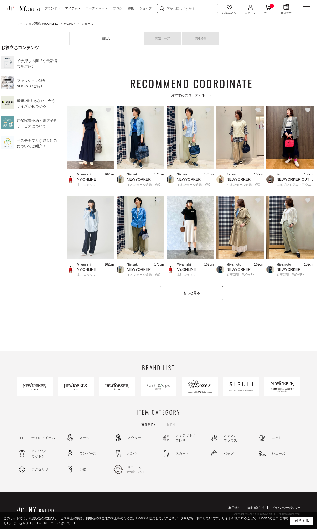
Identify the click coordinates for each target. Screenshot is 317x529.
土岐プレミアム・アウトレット (295, 184)
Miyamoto (234, 264)
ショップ (145, 8)
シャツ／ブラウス (230, 437)
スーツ (84, 438)
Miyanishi (84, 174)
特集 (131, 8)
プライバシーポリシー (286, 507)
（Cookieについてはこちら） (55, 523)
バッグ (229, 453)
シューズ (278, 453)
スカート (182, 453)
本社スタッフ (86, 184)
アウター (134, 438)
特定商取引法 (255, 507)
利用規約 (234, 507)
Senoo (231, 174)
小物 (82, 469)
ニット (277, 438)
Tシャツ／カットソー (39, 453)
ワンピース (87, 453)
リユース (141, 469)
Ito (278, 174)
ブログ (117, 8)
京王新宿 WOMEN (241, 275)
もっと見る (191, 293)
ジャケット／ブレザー (185, 437)
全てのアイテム (43, 438)
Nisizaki (133, 174)
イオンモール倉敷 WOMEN (145, 184)
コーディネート (97, 8)
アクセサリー (41, 469)
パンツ (132, 453)
